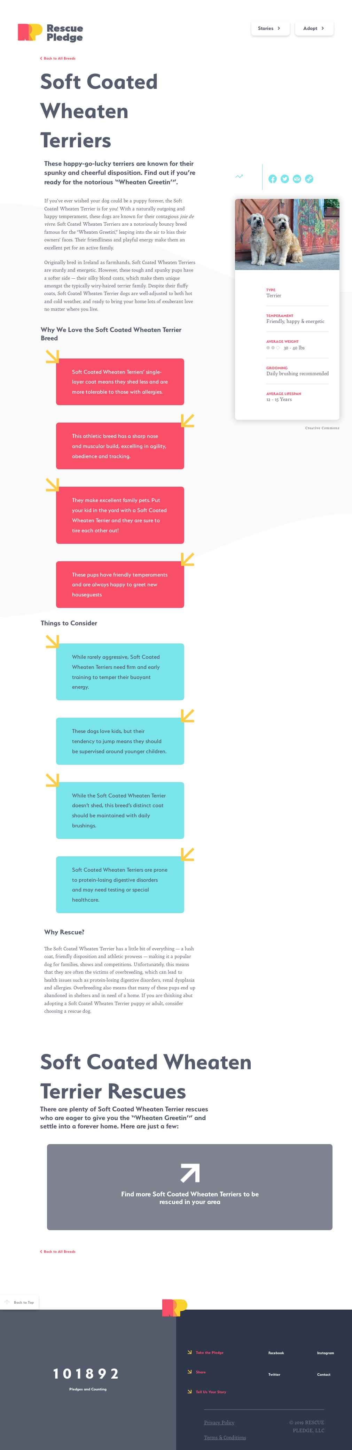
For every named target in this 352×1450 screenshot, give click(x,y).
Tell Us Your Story (211, 1391)
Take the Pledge (210, 1352)
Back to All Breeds (60, 58)
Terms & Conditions (225, 1437)
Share (201, 1372)
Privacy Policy (219, 1422)
